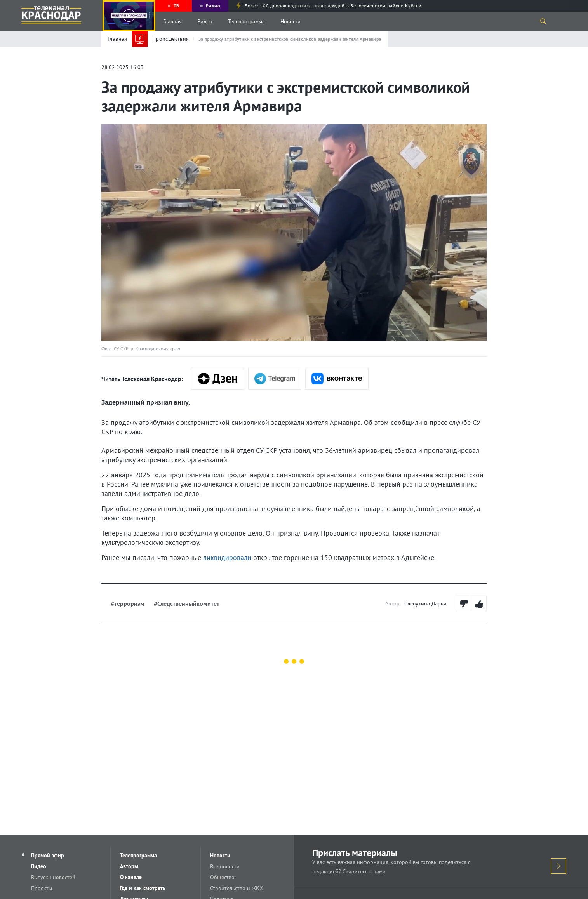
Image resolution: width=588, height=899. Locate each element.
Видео (204, 21)
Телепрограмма (246, 21)
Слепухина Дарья (425, 603)
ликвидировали (227, 557)
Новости (290, 21)
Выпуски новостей (53, 877)
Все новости (225, 866)
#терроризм (127, 603)
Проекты (41, 888)
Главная (172, 21)
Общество (222, 877)
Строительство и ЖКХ (236, 888)
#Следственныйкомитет (186, 603)
